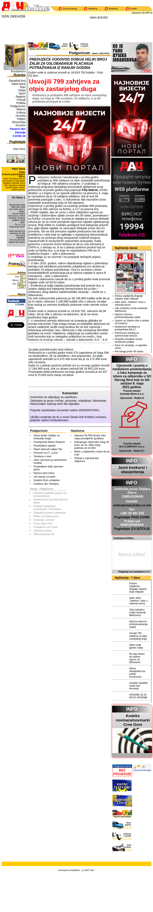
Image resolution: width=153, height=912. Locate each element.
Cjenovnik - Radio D (132, 397)
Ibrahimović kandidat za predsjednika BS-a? (127, 328)
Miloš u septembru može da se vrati (92, 453)
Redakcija (113, 9)
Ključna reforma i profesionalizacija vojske (127, 316)
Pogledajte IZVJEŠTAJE (132, 528)
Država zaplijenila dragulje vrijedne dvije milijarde (129, 297)
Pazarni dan (18, 128)
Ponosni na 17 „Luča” (45, 452)
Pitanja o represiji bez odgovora (86, 460)
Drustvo (21, 125)
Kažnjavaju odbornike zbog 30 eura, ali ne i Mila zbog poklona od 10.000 (91, 444)
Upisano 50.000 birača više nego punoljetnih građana (90, 437)
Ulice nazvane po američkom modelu (50, 461)
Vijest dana (18, 83)
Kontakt (133, 9)
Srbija (22, 90)
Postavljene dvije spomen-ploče (48, 468)
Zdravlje (20, 132)
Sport (22, 93)
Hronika (21, 115)
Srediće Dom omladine (46, 480)
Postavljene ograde (44, 445)
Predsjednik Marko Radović (49, 441)
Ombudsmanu (59, 420)
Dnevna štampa (70, 9)
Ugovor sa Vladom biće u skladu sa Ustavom (132, 322)
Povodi (21, 99)
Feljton (21, 118)
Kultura (21, 112)
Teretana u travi (42, 456)
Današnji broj (17, 80)
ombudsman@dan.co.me (132, 505)
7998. (146, 70)
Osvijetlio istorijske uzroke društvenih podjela (128, 340)
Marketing (92, 9)
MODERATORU (89, 410)
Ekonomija (19, 122)
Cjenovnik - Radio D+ (132, 450)
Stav (23, 87)
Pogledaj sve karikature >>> (134, 571)
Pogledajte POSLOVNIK (132, 517)
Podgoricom (18, 106)
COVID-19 (19, 136)
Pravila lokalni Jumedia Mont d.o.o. (132, 392)
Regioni (21, 96)
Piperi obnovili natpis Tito (47, 449)
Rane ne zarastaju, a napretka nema (131, 346)
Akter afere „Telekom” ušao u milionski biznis (130, 303)
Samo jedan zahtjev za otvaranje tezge (46, 437)
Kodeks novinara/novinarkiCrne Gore (133, 720)
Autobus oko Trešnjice (46, 483)
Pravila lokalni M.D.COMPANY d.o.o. (132, 445)
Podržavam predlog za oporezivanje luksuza (127, 334)
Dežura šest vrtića (43, 473)
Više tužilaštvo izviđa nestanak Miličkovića (131, 309)
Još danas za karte (44, 476)
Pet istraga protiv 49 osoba (129, 351)
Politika (21, 103)
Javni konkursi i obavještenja (132, 469)
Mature (21, 109)
